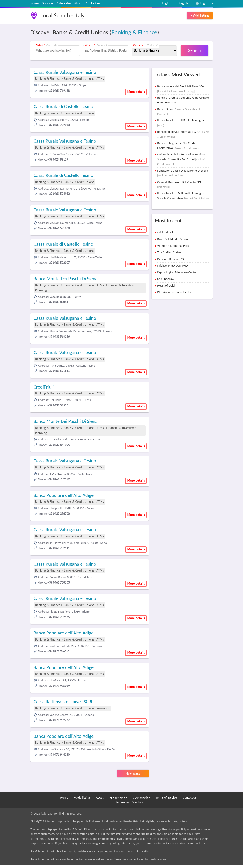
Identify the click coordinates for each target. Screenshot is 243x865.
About (78, 3)
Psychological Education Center (177, 272)
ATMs (100, 79)
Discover (47, 3)
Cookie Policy (141, 797)
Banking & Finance (134, 32)
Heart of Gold (166, 285)
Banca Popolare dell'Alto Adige (64, 495)
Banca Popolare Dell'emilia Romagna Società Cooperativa (183, 197)
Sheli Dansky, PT (167, 279)
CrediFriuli (44, 387)
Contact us (93, 3)
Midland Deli (165, 232)
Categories (64, 3)
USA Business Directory (128, 802)
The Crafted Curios (169, 252)
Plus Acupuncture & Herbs (174, 292)
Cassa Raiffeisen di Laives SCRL (63, 701)
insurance (103, 708)
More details (136, 92)
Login (165, 3)
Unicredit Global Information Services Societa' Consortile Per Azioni (181, 159)
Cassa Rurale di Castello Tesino (63, 106)
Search (194, 50)
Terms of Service (166, 797)
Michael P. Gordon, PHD (172, 265)
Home (34, 3)
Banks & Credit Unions (79, 79)
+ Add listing (200, 15)
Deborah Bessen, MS (170, 259)
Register (184, 3)
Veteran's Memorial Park (173, 246)
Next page (132, 773)
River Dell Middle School (172, 239)
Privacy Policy (118, 797)
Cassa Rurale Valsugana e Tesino (65, 72)
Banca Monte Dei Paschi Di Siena (66, 278)
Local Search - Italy (62, 15)
